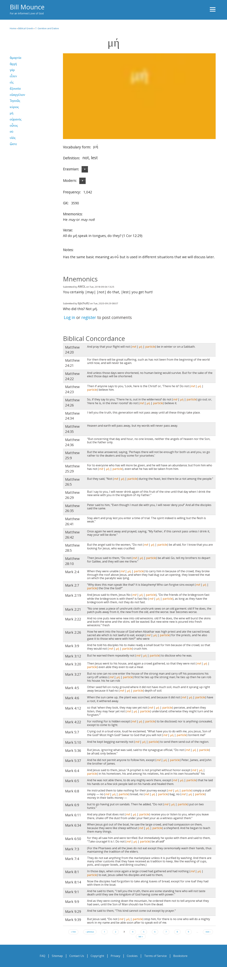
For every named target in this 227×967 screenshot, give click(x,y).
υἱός (13, 138)
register (88, 317)
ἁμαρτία (15, 58)
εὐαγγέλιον (17, 95)
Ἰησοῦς (15, 101)
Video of (139, 96)
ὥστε (13, 144)
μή (11, 113)
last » (141, 936)
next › (208, 932)
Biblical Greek (25, 28)
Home (13, 28)
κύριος (14, 107)
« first (73, 932)
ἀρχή (13, 64)
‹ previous (90, 932)
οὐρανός (15, 119)
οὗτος (14, 125)
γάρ (12, 70)
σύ (11, 131)
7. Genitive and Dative (47, 28)
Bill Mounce (27, 7)
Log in (69, 317)
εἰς (12, 82)
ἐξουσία (15, 88)
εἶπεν (13, 76)
